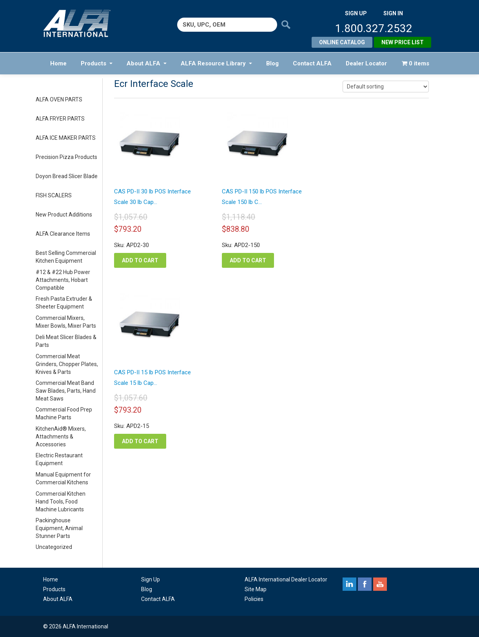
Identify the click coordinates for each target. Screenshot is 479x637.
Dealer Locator (366, 63)
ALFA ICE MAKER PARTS (66, 138)
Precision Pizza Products (66, 157)
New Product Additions (64, 214)
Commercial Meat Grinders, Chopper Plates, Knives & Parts (67, 364)
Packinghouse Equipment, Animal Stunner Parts (59, 528)
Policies (254, 599)
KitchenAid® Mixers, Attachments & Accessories (61, 437)
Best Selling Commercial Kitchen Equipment (66, 257)
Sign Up (150, 579)
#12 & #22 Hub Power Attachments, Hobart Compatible (63, 280)
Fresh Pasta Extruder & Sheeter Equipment (64, 303)
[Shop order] (386, 86)
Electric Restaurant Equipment (59, 459)
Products (96, 63)
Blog (272, 63)
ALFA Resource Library (216, 63)
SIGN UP (356, 13)
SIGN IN (393, 13)
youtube (380, 584)
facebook (365, 584)
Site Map (256, 589)
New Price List (402, 42)
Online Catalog (342, 42)
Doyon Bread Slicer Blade (67, 176)
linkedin (349, 584)
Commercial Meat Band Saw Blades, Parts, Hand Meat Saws (66, 391)
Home (58, 63)
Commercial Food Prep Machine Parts (64, 413)
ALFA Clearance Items (63, 234)
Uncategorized (54, 547)
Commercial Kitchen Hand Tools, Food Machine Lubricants (60, 501)
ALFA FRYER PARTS (60, 118)
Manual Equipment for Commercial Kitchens (63, 478)
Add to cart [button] (140, 260)
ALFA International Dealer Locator (286, 579)
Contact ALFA (312, 63)
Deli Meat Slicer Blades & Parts (66, 341)
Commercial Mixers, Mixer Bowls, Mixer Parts (66, 322)
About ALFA (147, 63)
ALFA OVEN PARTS (59, 99)
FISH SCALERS (54, 195)
